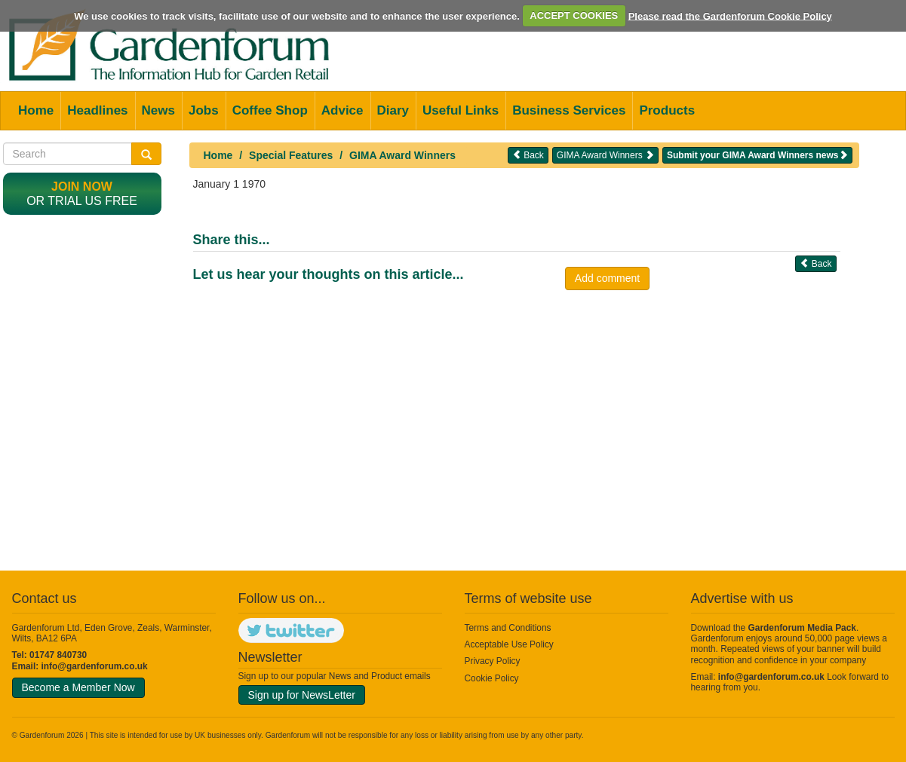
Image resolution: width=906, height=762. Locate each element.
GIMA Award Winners (402, 155)
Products (667, 110)
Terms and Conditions (508, 628)
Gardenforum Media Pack (802, 628)
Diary (393, 110)
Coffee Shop (270, 110)
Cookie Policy (492, 678)
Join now (81, 186)
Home (36, 110)
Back (528, 155)
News (158, 110)
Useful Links (460, 110)
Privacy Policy (493, 661)
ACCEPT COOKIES (574, 15)
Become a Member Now (78, 687)
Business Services (568, 110)
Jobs (204, 110)
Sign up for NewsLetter (301, 695)
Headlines (97, 110)
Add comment (607, 278)
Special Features (291, 155)
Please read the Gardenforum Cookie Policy (730, 15)
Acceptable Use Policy (509, 644)
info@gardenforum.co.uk (94, 666)
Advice (342, 110)
